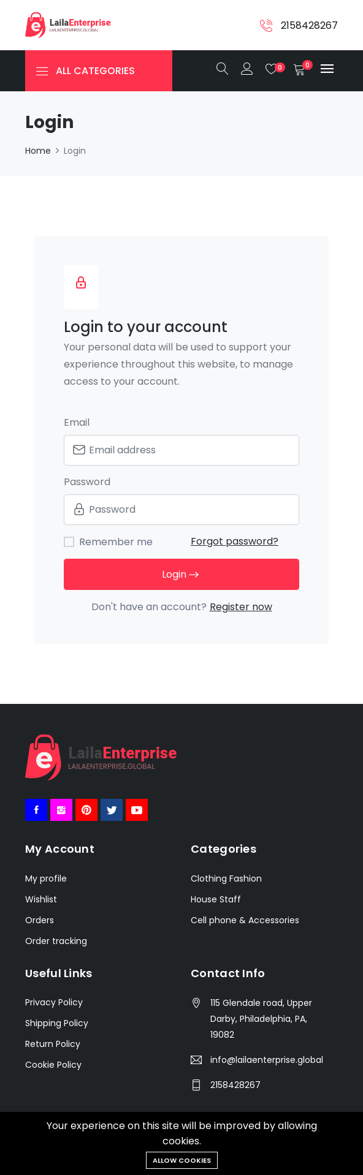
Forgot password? (234, 541)
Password (87, 482)
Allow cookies (182, 1160)
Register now (241, 607)
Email (77, 422)
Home (38, 151)
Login (181, 575)
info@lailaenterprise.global (266, 1060)
